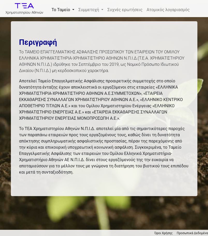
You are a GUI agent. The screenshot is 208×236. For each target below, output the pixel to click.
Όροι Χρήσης (163, 233)
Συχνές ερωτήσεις (124, 9)
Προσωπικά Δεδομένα (192, 233)
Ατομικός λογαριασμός (168, 9)
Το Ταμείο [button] (61, 9)
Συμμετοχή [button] (89, 9)
